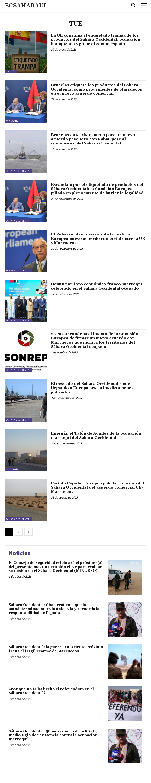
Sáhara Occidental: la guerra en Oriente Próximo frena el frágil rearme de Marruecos (56, 649)
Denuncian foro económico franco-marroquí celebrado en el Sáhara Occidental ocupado (96, 286)
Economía (12, 121)
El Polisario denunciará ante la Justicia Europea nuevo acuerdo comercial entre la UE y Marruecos (98, 238)
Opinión (11, 71)
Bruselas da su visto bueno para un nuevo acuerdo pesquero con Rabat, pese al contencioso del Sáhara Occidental (93, 139)
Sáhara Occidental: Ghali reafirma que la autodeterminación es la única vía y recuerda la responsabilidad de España (54, 609)
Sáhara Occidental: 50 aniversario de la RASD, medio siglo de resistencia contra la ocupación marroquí (53, 735)
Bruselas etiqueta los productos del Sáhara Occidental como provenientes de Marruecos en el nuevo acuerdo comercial (96, 89)
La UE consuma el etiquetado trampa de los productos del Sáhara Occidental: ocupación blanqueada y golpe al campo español (95, 39)
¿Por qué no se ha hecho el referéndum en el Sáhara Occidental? (51, 691)
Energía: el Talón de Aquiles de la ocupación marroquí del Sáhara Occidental (96, 435)
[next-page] (28, 532)
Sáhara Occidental (18, 171)
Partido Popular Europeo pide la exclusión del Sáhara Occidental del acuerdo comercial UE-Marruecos (97, 487)
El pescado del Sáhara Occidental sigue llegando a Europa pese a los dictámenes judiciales (92, 387)
